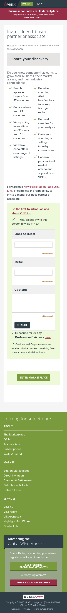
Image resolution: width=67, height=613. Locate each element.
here (48, 337)
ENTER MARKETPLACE (33, 377)
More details (32, 17)
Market (26, 4)
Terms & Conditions (43, 608)
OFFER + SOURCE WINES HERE (33, 582)
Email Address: (24, 233)
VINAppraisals (13, 516)
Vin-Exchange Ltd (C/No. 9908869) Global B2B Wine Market (40, 604)
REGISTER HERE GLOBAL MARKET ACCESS (33, 566)
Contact (15, 608)
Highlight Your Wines (17, 521)
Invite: (18, 261)
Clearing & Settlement (18, 480)
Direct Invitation (14, 475)
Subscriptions (12, 449)
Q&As (7, 439)
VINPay (8, 506)
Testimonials (12, 444)
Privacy (26, 608)
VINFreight (10, 511)
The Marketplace (14, 434)
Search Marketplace (16, 470)
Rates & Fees (12, 490)
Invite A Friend (13, 454)
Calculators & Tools (16, 485)
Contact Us (11, 526)
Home (10, 45)
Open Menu (60, 4)
